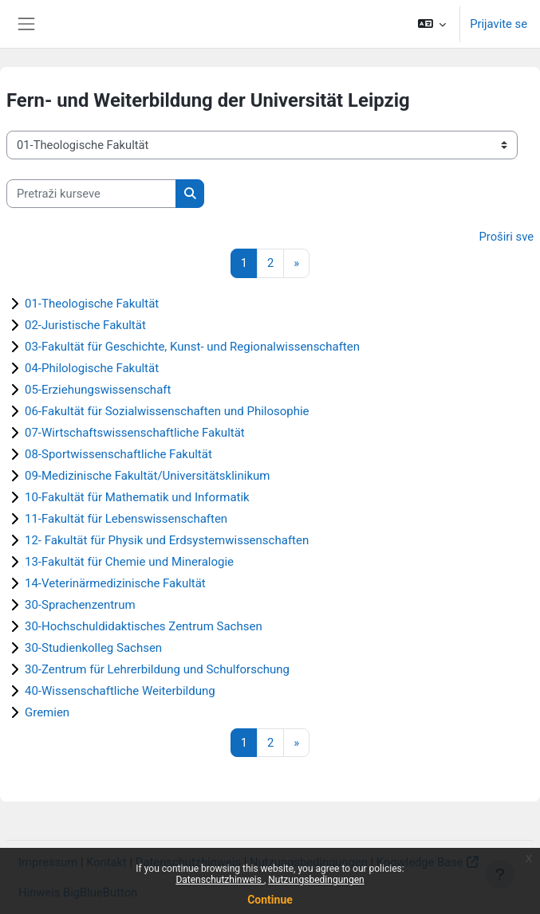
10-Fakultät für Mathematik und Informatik (137, 497)
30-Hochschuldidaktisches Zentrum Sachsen (143, 626)
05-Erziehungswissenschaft (98, 389)
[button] (432, 24)
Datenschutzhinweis (219, 879)
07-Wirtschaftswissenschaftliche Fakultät (135, 433)
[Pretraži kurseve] (91, 193)
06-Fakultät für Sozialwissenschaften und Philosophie (167, 411)
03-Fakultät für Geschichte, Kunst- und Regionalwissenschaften (192, 346)
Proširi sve (506, 236)
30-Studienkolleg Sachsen (93, 648)
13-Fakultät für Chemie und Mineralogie (129, 562)
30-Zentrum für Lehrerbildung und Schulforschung (157, 669)
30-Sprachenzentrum (80, 605)
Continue (270, 899)
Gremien (47, 712)
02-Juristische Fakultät (85, 325)
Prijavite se (498, 24)
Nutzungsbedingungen (316, 879)
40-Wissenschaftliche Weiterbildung (120, 691)
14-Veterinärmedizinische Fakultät (115, 583)
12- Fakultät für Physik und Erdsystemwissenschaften (167, 540)
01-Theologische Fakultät (92, 303)
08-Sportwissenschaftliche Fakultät (118, 454)
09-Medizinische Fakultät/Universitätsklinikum (147, 476)
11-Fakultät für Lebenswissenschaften (126, 519)
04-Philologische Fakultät (92, 368)
